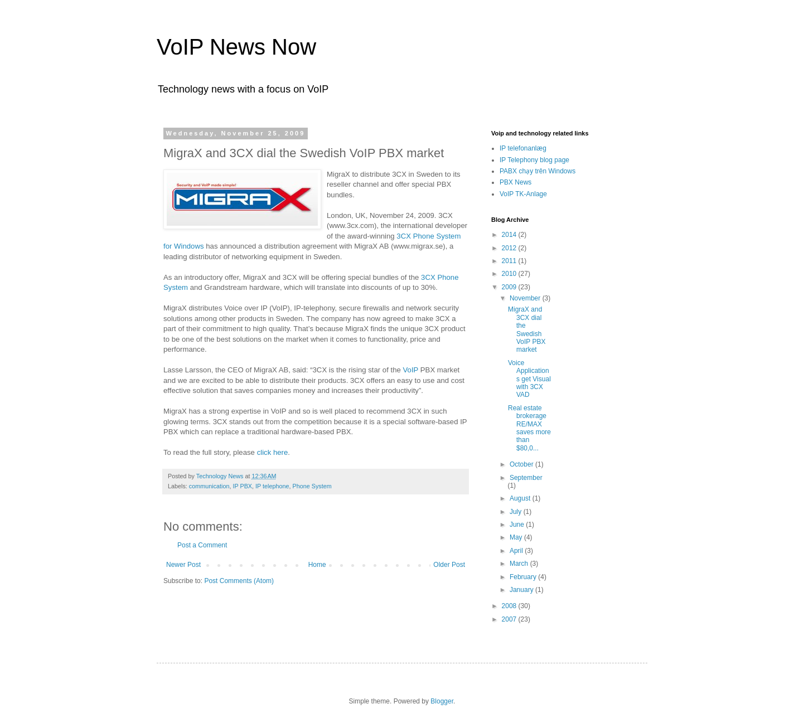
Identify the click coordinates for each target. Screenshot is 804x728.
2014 (510, 235)
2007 (510, 619)
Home (317, 565)
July (517, 512)
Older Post (449, 565)
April (517, 551)
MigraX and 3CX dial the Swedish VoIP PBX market (526, 329)
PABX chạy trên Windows (537, 171)
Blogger (441, 701)
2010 (510, 274)
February (524, 577)
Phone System (312, 486)
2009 (510, 287)
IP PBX (242, 486)
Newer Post (183, 565)
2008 (510, 606)
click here (272, 452)
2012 (510, 248)
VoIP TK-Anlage (523, 194)
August (521, 498)
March (520, 563)
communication (209, 486)
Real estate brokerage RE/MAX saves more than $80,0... (529, 428)
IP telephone (272, 486)
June (518, 524)
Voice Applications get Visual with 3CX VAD (529, 379)
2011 (510, 261)
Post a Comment (202, 545)
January (522, 590)
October (522, 464)
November (526, 298)
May (517, 537)
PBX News (515, 182)
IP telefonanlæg (523, 148)
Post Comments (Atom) (239, 581)
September (526, 478)
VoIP (411, 370)
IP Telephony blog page (534, 160)
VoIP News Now (236, 47)
